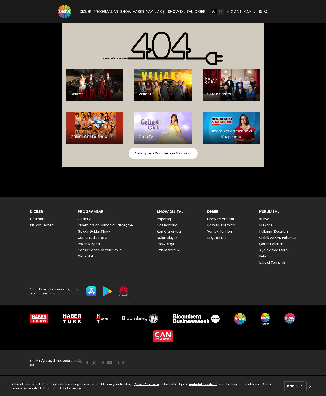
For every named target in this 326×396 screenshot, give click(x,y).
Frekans (265, 225)
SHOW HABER (132, 11)
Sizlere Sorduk (168, 250)
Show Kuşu (165, 244)
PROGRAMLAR (106, 11)
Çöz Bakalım (167, 225)
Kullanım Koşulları (273, 231)
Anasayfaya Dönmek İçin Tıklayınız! (163, 153)
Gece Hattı (87, 256)
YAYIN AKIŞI (156, 11)
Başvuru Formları (221, 225)
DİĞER (200, 11)
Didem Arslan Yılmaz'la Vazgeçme (105, 225)
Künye (264, 219)
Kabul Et (294, 386)
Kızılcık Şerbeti (42, 225)
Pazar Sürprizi (89, 244)
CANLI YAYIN (241, 12)
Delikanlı (37, 219)
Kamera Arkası (169, 231)
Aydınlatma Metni (203, 384)
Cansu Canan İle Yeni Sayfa (100, 250)
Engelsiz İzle (216, 237)
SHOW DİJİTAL (180, 11)
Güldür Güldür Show (94, 231)
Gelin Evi (84, 219)
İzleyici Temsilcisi (272, 262)
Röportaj (164, 219)
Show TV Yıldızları (221, 219)
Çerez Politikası (146, 384)
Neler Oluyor (167, 237)
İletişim (265, 256)
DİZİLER (85, 11)
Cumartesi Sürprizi (92, 237)
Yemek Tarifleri (219, 231)
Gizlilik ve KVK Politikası (277, 237)
